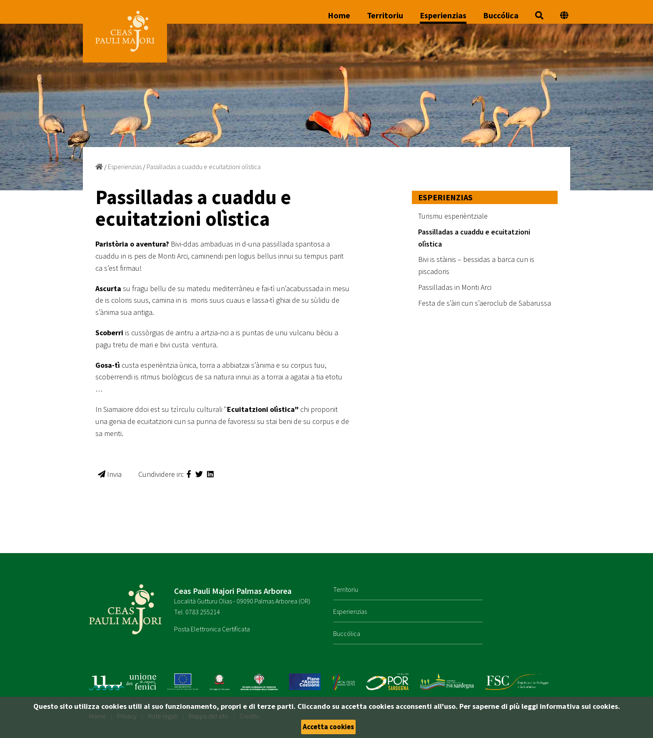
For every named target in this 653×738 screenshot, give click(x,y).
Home (339, 15)
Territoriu (385, 15)
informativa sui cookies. (580, 706)
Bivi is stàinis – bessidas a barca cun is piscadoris (476, 265)
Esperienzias (443, 15)
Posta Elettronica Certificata (212, 629)
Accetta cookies (328, 726)
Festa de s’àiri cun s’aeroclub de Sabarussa (484, 303)
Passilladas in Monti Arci (454, 287)
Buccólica (500, 15)
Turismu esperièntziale (453, 216)
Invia (110, 474)
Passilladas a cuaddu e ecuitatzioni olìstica (204, 166)
